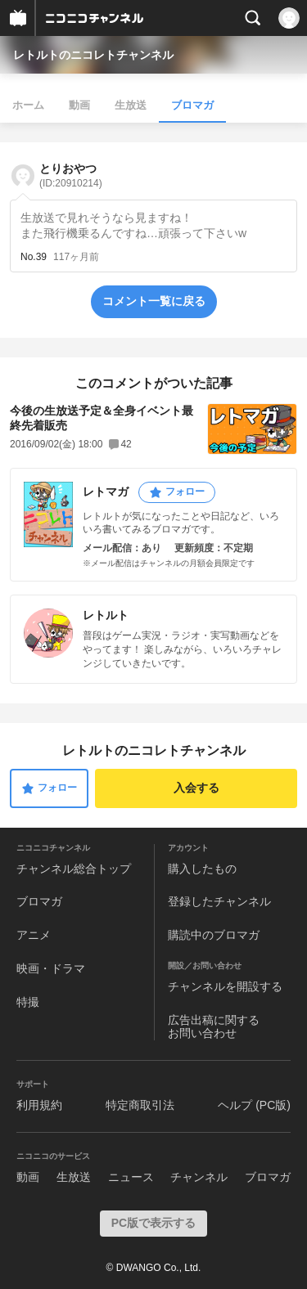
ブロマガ (192, 105)
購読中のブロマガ (214, 934)
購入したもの (202, 868)
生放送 (131, 105)
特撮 (27, 1001)
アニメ (33, 934)
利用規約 (39, 1105)
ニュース (131, 1176)
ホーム (28, 105)
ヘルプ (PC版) (254, 1105)
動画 (79, 105)
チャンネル (199, 1176)
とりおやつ (70, 175)
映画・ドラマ (50, 968)
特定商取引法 (140, 1105)
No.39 (33, 257)
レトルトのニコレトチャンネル (93, 54)
